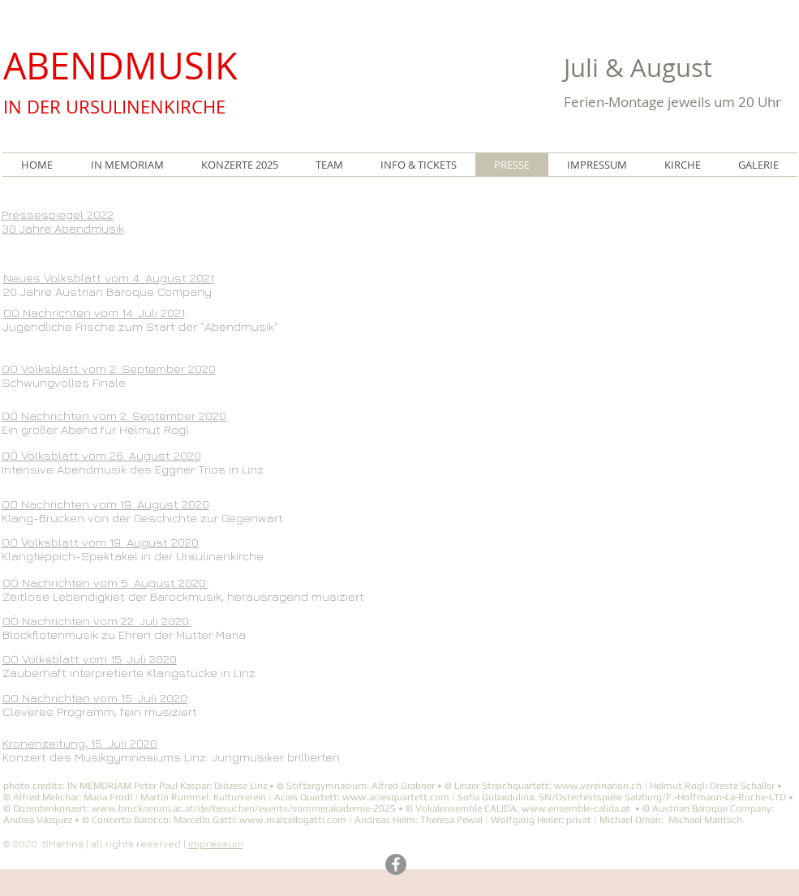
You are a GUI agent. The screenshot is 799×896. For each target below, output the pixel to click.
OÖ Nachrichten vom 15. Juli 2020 (94, 698)
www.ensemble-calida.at (576, 808)
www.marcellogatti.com (292, 819)
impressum (215, 844)
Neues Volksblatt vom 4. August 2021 (108, 278)
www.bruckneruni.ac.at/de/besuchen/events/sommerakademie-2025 (244, 808)
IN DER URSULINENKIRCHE (114, 106)
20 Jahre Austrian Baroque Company (107, 291)
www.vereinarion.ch (598, 785)
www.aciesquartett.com (395, 797)
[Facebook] (395, 864)
